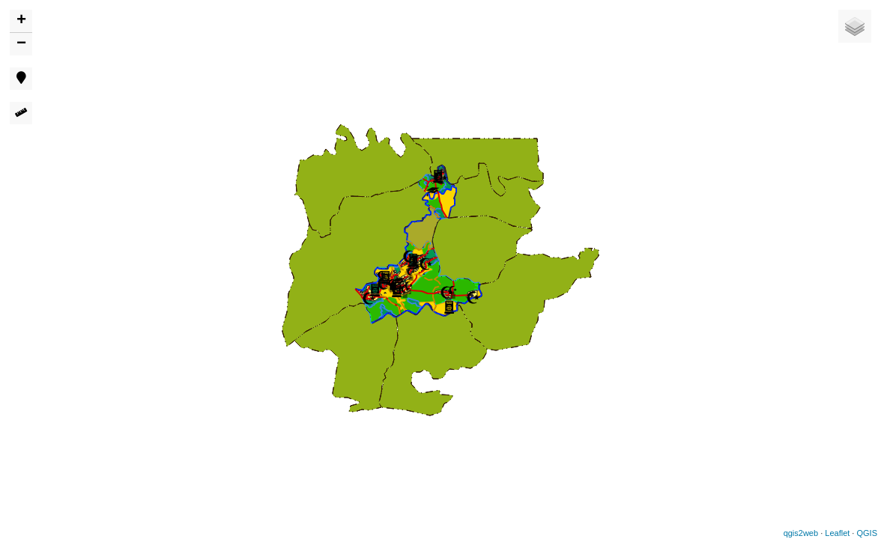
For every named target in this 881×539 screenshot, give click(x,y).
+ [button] (21, 21)
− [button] (21, 44)
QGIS (866, 533)
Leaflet (837, 533)
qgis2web (801, 533)
